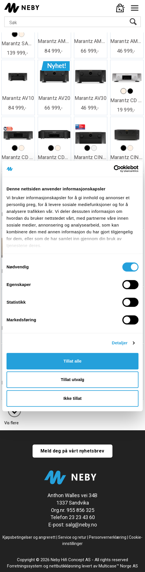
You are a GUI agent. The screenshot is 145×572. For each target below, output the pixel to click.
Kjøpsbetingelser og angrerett (29, 537)
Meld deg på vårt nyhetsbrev (72, 451)
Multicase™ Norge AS (118, 566)
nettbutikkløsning (65, 566)
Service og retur (72, 537)
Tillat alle (72, 361)
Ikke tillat (72, 398)
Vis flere (11, 423)
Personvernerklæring (107, 537)
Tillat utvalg (72, 379)
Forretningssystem (24, 566)
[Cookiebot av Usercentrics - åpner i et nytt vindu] (113, 168)
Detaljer (120, 342)
